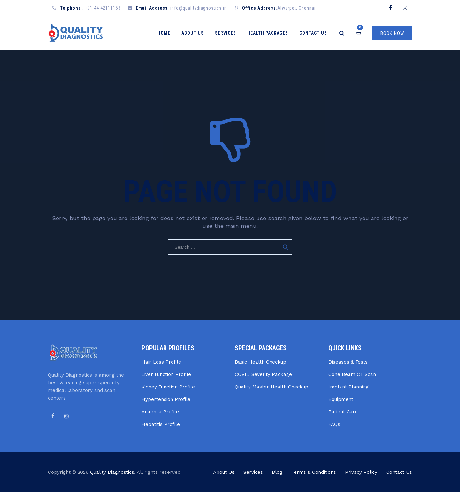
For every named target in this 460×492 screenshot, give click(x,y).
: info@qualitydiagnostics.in (181, 8)
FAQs (334, 424)
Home (166, 32)
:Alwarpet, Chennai (279, 8)
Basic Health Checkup (260, 362)
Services (228, 32)
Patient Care (343, 412)
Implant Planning (348, 387)
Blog (277, 472)
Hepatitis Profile (161, 424)
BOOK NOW (392, 33)
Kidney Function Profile (168, 387)
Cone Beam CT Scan (352, 374)
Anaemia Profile (160, 412)
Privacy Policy (361, 472)
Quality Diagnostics (112, 472)
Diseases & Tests (348, 362)
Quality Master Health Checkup (271, 387)
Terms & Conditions (313, 472)
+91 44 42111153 (103, 8)
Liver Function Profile (166, 374)
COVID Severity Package (263, 374)
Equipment (340, 399)
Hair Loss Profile (161, 362)
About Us (195, 32)
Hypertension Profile (166, 399)
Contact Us (316, 32)
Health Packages (270, 32)
